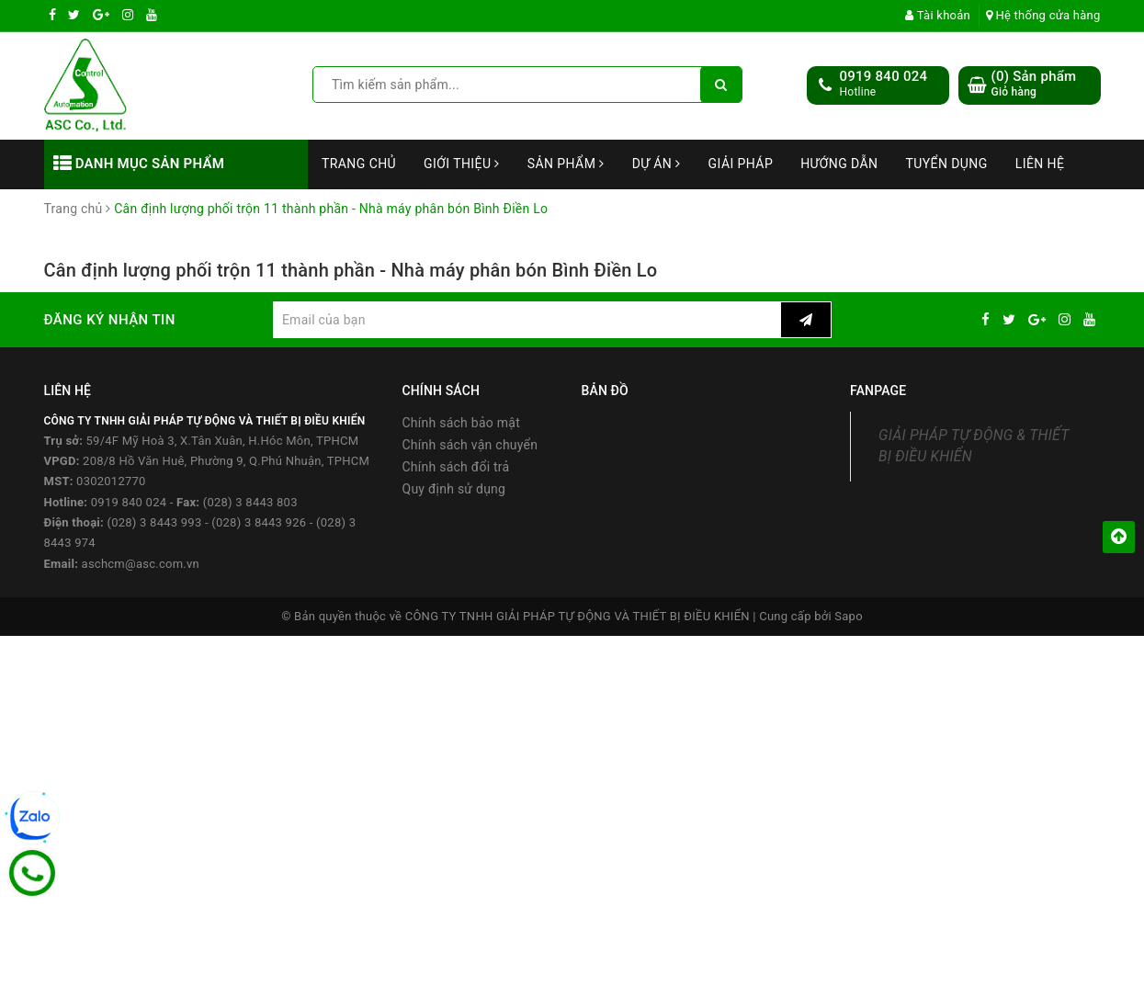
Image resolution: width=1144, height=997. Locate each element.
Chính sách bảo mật (461, 422)
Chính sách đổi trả (456, 466)
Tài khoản (937, 15)
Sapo (848, 616)
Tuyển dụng (946, 163)
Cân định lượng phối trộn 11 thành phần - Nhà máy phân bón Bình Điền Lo (351, 270)
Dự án (656, 163)
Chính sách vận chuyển (470, 444)
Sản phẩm (566, 163)
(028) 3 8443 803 (250, 502)
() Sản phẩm (1034, 84)
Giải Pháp (741, 163)
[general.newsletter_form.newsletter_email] (527, 319)
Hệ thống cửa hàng (1043, 15)
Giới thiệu (462, 163)
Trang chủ (359, 163)
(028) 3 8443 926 (258, 522)
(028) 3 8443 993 (154, 522)
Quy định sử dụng (454, 489)
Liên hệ (1040, 163)
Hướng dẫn (839, 163)
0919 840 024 (884, 76)
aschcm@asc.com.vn (140, 564)
